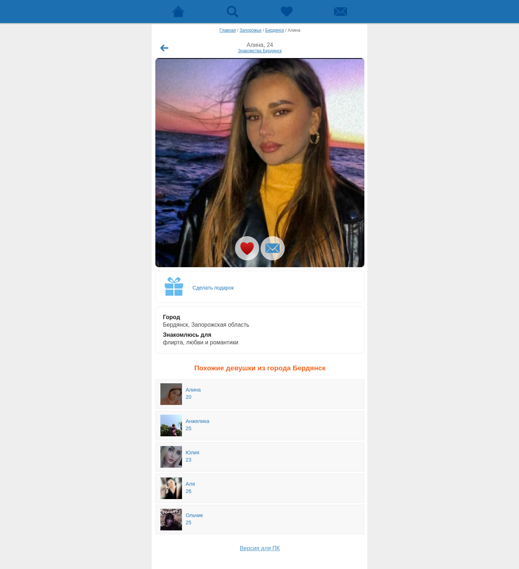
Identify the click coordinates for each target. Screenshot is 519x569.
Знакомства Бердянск (260, 50)
